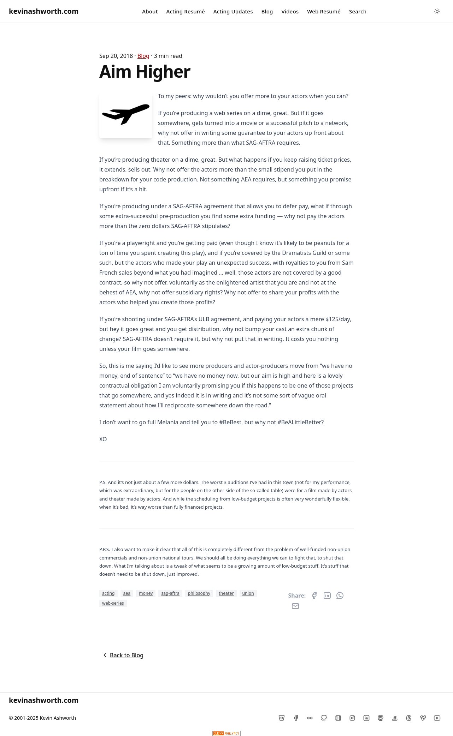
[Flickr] (310, 718)
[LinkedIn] (366, 718)
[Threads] (409, 718)
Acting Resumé (185, 11)
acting (108, 593)
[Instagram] (352, 718)
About (150, 11)
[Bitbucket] (282, 718)
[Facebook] (296, 718)
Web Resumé (324, 11)
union (248, 593)
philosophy (199, 593)
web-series (113, 603)
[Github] (324, 718)
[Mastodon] (380, 718)
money (146, 593)
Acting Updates (233, 11)
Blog (267, 11)
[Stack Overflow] (395, 718)
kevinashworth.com (44, 11)
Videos (290, 11)
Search (357, 11)
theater (226, 593)
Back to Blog (122, 655)
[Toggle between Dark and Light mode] (437, 11)
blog (143, 56)
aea (127, 593)
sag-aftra (170, 593)
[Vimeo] (423, 718)
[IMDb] (338, 718)
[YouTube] (437, 718)
